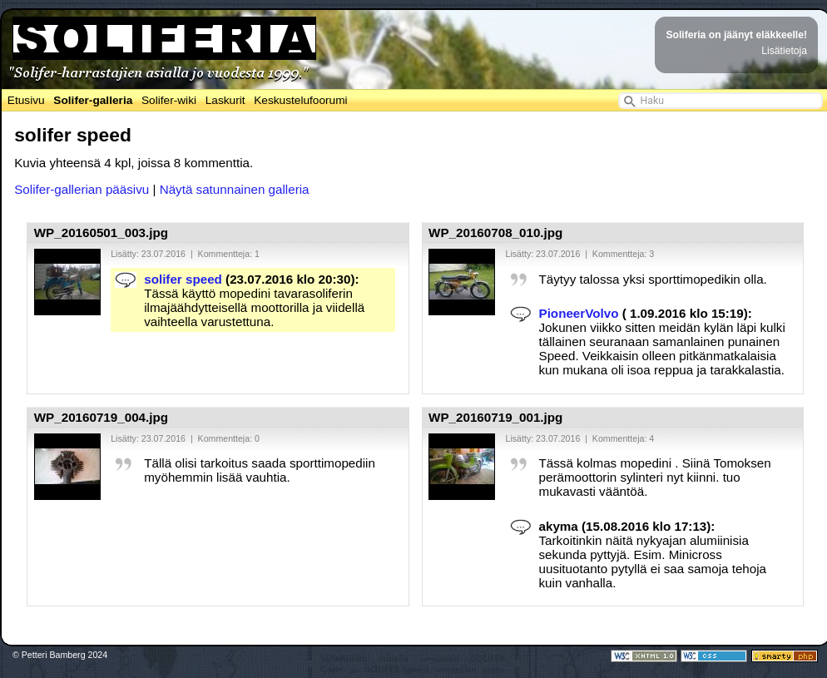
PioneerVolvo (579, 313)
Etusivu (26, 100)
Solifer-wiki (168, 100)
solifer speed (183, 279)
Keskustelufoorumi (300, 100)
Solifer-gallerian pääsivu (81, 189)
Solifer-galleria (92, 100)
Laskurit (225, 100)
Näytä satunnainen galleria (235, 189)
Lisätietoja (784, 51)
